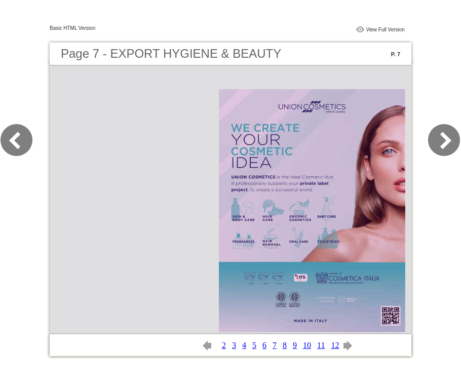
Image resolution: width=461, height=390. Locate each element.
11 (321, 345)
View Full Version (385, 29)
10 (307, 345)
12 (335, 345)
